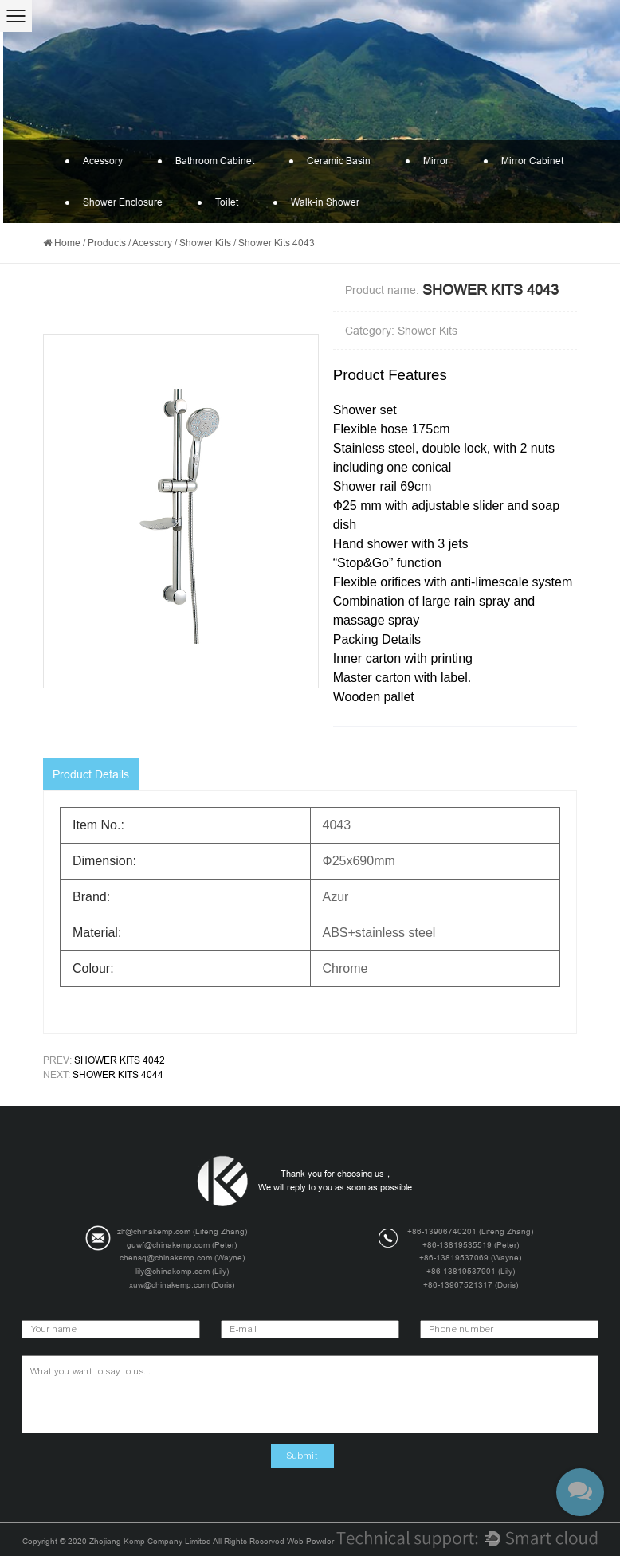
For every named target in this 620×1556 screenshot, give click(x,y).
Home (67, 243)
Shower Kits (205, 243)
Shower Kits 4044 (118, 1074)
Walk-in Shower (315, 202)
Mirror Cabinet (523, 161)
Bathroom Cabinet (205, 161)
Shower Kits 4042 (119, 1060)
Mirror (426, 161)
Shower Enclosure (113, 202)
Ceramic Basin (329, 161)
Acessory (93, 161)
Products (107, 243)
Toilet (217, 202)
